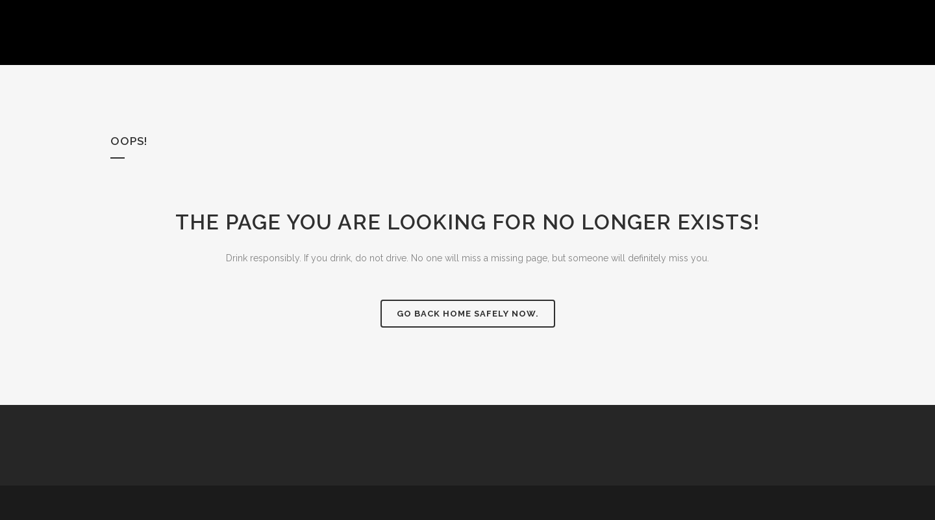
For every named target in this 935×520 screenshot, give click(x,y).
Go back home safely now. (468, 313)
